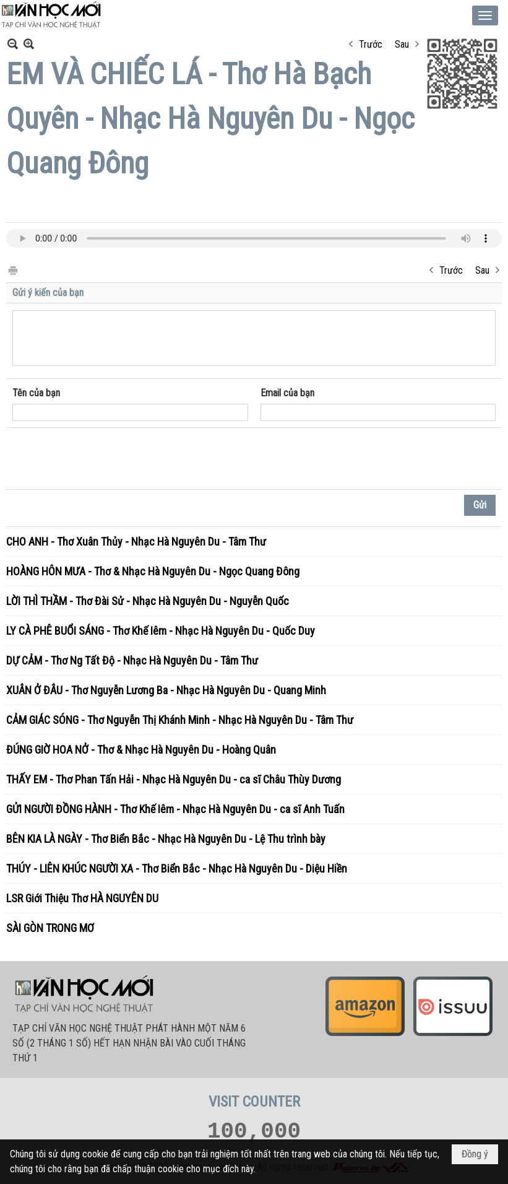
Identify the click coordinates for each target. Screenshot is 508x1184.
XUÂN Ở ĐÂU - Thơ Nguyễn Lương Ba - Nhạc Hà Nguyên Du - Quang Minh (166, 690)
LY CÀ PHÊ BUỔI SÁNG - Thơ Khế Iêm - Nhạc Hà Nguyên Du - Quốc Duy (160, 630)
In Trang (12, 269)
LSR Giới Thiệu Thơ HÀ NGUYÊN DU (82, 898)
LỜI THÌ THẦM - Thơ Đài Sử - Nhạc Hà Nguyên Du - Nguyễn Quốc (147, 600)
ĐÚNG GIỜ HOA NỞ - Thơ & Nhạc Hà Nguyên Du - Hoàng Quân (141, 749)
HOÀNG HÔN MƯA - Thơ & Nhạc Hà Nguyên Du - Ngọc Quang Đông (152, 571)
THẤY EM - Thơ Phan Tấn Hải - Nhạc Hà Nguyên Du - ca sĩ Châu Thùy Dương (173, 779)
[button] (485, 15)
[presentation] (106, 459)
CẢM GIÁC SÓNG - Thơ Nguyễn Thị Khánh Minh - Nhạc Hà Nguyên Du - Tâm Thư (179, 719)
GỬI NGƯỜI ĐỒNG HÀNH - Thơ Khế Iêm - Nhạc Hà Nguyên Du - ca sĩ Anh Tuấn (175, 809)
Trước (370, 44)
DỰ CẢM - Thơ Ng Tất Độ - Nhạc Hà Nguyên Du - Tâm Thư (132, 660)
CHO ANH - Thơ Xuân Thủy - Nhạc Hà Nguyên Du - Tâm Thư (136, 541)
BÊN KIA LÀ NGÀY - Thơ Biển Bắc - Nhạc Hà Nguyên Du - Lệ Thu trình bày (165, 838)
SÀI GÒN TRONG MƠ (50, 927)
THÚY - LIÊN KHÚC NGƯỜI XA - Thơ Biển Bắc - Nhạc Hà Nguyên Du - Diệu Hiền (176, 868)
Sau (402, 44)
